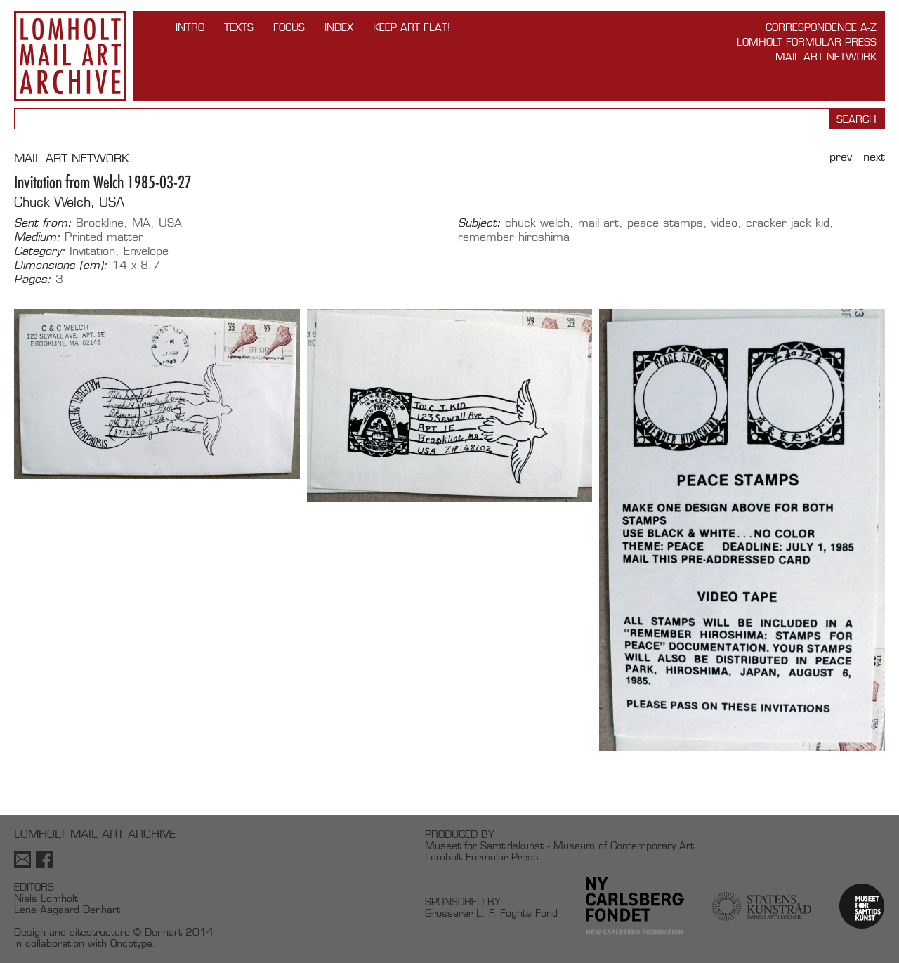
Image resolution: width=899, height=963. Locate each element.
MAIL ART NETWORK (71, 158)
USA (170, 223)
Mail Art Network (826, 57)
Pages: (32, 280)
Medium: (37, 237)
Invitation (92, 251)
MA (141, 223)
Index (338, 27)
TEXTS (239, 27)
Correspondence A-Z (821, 27)
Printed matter (104, 237)
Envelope (146, 251)
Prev (840, 157)
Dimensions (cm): (60, 265)
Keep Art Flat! (411, 27)
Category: (39, 251)
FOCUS (289, 27)
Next (874, 157)
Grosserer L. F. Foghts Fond (491, 913)
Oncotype (131, 943)
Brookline (100, 223)
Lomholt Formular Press (807, 42)
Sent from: (43, 223)
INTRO (190, 27)
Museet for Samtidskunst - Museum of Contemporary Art (559, 845)
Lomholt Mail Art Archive (70, 56)
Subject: (479, 223)
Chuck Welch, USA (69, 202)
